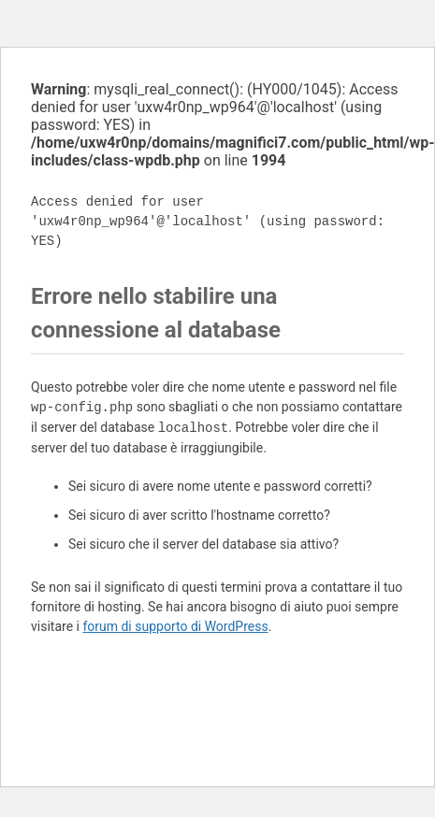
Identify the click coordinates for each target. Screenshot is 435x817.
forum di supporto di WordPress (175, 626)
